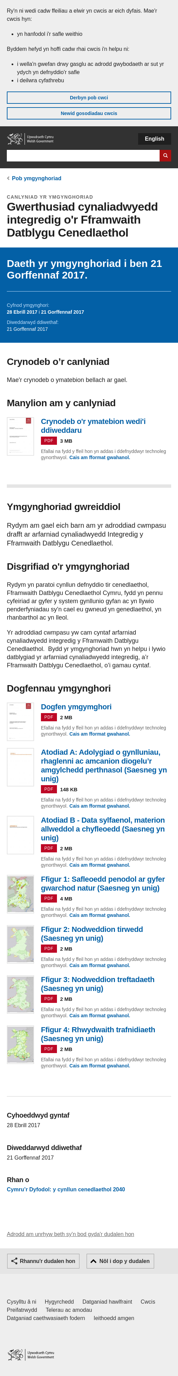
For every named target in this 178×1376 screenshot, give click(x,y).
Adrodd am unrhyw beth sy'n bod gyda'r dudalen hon (70, 1234)
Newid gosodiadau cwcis (89, 113)
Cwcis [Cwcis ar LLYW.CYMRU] (148, 1302)
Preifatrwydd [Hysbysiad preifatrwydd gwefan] (22, 1310)
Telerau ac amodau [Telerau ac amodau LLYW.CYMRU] (69, 1310)
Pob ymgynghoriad (36, 178)
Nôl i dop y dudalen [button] (124, 1261)
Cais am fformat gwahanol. (100, 457)
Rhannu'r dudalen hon (47, 1261)
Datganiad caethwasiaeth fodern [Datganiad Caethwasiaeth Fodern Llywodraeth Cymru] (46, 1318)
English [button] (154, 139)
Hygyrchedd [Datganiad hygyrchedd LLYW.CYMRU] (59, 1302)
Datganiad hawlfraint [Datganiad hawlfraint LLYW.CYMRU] (107, 1302)
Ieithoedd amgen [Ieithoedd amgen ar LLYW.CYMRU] (114, 1318)
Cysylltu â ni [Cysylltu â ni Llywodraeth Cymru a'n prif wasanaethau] (21, 1302)
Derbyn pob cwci (89, 97)
